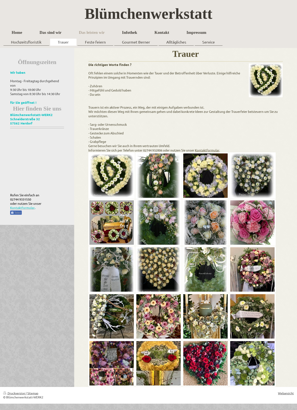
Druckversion (14, 393)
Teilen (16, 212)
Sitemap (32, 393)
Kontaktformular (207, 150)
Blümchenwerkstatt (148, 13)
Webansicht (286, 393)
